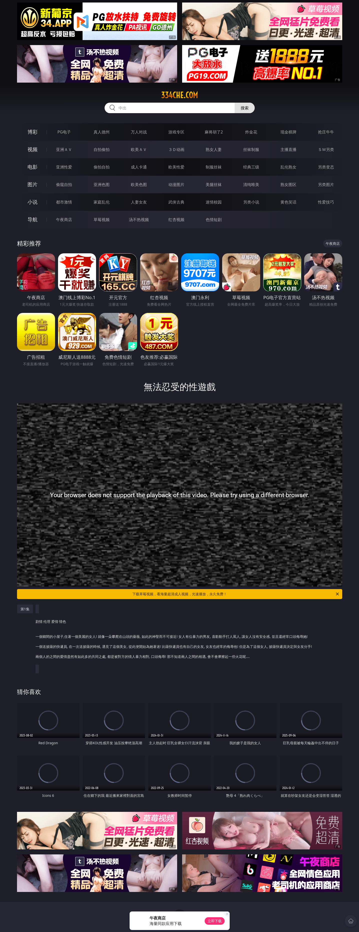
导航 (33, 219)
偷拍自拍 (102, 167)
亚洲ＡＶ (64, 149)
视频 (33, 149)
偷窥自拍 (64, 184)
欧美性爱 (176, 167)
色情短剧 (214, 219)
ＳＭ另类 (326, 149)
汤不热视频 (139, 219)
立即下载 (215, 920)
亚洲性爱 (64, 167)
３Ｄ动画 (176, 149)
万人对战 (139, 132)
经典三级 (251, 167)
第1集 (25, 609)
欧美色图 (139, 184)
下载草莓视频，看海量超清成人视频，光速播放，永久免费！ (236, 594)
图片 (33, 184)
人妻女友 (139, 202)
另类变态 (326, 167)
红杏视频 (176, 219)
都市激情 (64, 202)
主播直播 (288, 149)
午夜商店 (64, 219)
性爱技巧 (326, 202)
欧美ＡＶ (139, 149)
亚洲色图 (102, 184)
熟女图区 (288, 184)
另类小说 (251, 202)
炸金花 (251, 132)
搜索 (245, 108)
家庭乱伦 (102, 202)
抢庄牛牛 (326, 132)
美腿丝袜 (214, 184)
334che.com (179, 95)
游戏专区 (176, 132)
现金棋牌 (288, 132)
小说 (33, 202)
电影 (33, 166)
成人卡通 (139, 167)
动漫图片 (176, 184)
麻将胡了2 (214, 132)
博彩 (33, 131)
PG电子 (64, 132)
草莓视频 (102, 219)
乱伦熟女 (288, 167)
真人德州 (102, 132)
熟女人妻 (214, 149)
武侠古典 (176, 202)
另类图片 (326, 184)
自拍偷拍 (102, 149)
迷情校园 (214, 202)
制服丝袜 (214, 167)
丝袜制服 (251, 149)
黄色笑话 (288, 202)
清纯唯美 (251, 184)
